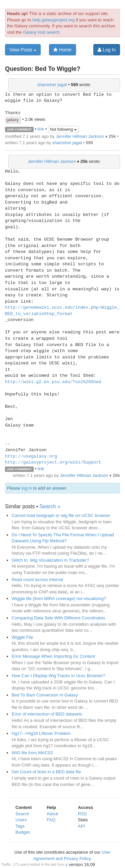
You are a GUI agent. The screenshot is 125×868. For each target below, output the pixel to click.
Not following (63, 129)
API (81, 826)
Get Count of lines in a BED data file (46, 771)
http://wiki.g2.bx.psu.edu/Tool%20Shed (53, 382)
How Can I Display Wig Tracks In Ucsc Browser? (58, 675)
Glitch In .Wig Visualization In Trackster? (50, 560)
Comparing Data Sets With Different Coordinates (58, 617)
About (52, 813)
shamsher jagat (52, 84)
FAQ (51, 819)
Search (22, 813)
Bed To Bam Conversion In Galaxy (45, 694)
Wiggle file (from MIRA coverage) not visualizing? (59, 598)
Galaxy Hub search (41, 32)
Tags (19, 826)
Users (21, 819)
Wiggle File (22, 637)
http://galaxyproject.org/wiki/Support (53, 463)
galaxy (12, 119)
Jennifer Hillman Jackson (80, 136)
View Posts (22, 49)
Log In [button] (107, 49)
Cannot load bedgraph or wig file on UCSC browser (61, 515)
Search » (49, 506)
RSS (82, 813)
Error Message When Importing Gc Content (53, 656)
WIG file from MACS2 (32, 752)
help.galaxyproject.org (53, 19)
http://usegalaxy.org (31, 457)
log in (26, 488)
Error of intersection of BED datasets (47, 713)
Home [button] (62, 49)
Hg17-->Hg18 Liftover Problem (41, 733)
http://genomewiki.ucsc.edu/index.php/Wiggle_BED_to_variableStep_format (62, 311)
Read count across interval (37, 579)
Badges (22, 832)
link (41, 128)
